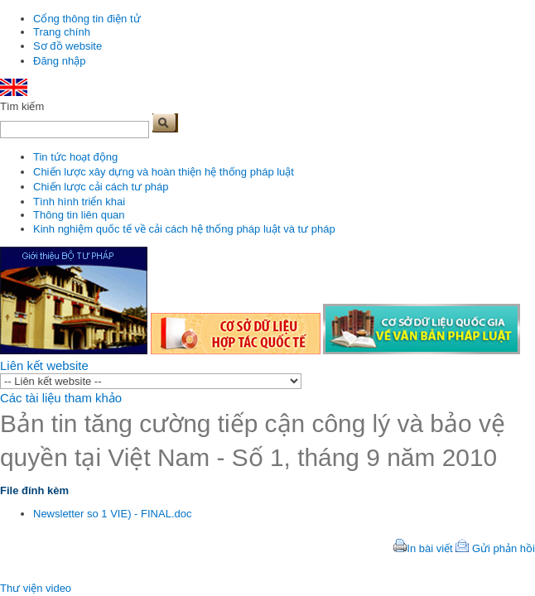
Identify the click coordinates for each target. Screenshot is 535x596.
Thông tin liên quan (79, 215)
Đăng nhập (59, 61)
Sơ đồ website (67, 46)
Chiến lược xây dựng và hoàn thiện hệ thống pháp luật (163, 172)
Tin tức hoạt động (75, 157)
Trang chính (61, 32)
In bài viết (429, 548)
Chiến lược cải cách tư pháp (101, 186)
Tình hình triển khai (79, 201)
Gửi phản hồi (503, 548)
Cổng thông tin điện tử (87, 18)
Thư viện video (35, 588)
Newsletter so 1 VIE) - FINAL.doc (112, 513)
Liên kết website (44, 365)
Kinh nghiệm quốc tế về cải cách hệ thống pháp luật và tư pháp (184, 229)
